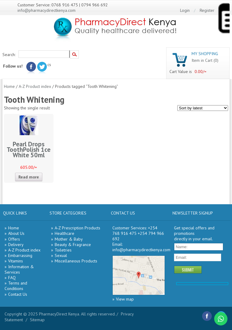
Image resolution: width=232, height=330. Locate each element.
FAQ (12, 277)
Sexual (61, 255)
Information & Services (19, 269)
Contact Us (17, 294)
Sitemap (37, 319)
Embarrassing (20, 255)
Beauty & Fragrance (73, 244)
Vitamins (15, 261)
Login (185, 10)
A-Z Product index (35, 86)
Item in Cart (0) (205, 60)
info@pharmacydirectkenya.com (47, 10)
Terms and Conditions (16, 285)
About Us (16, 233)
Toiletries (63, 250)
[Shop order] (202, 108)
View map (125, 299)
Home (9, 86)
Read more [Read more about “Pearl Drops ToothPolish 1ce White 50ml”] (28, 177)
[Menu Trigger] (224, 19)
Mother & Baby (69, 239)
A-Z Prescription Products (77, 228)
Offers (14, 239)
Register (207, 10)
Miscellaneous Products (76, 261)
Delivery (16, 244)
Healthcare (64, 233)
